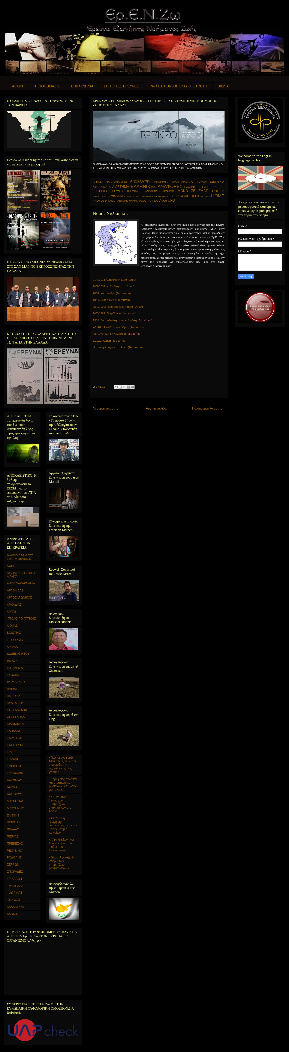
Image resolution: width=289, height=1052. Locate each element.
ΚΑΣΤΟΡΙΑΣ (15, 745)
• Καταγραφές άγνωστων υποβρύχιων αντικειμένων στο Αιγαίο (60, 804)
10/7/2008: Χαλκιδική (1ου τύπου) (113, 286)
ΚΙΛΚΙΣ (11, 752)
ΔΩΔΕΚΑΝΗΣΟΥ (18, 653)
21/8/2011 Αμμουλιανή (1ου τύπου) (114, 279)
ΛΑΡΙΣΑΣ (13, 787)
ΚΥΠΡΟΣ (169, 191)
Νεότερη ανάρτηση (106, 408)
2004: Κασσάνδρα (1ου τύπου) (112, 293)
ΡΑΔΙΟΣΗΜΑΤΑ (101, 196)
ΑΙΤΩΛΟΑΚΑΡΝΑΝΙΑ (21, 583)
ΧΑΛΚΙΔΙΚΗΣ (16, 906)
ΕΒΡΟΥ (12, 660)
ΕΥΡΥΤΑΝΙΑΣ (16, 681)
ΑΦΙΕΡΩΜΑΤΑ (102, 187)
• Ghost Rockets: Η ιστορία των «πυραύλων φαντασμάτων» (61, 863)
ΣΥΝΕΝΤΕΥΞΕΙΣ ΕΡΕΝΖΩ (137, 196)
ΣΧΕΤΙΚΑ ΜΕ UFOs (184, 196)
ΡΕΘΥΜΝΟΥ (15, 850)
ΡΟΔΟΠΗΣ (14, 857)
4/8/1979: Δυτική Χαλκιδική (110, 333)
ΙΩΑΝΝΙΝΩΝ (15, 724)
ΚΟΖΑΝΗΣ (14, 759)
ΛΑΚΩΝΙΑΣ (14, 780)
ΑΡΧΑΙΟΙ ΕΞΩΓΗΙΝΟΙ (210, 181)
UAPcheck (134, 201)
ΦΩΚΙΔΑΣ (13, 899)
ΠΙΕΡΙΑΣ (13, 836)
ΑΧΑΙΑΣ (12, 625)
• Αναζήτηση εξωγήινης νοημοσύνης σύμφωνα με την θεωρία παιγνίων (64, 825)
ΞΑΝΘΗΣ (13, 815)
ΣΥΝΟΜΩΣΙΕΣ (160, 196)
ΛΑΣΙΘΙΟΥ (14, 794)
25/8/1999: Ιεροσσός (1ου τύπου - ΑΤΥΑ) (118, 306)
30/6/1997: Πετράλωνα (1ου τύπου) (114, 313)
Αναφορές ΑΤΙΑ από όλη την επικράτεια (20, 556)
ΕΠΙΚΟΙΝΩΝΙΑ (82, 86)
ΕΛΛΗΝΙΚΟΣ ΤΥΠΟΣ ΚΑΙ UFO (204, 187)
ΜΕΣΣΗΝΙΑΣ (15, 808)
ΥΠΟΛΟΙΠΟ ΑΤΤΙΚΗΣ (21, 618)
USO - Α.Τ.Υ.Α (149, 200)
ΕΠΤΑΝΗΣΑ (15, 667)
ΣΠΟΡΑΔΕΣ (15, 871)
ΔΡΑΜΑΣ (13, 646)
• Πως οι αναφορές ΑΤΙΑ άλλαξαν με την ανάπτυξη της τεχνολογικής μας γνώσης (62, 765)
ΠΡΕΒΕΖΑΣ (15, 843)
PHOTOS (99, 200)
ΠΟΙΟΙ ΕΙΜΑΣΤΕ (48, 86)
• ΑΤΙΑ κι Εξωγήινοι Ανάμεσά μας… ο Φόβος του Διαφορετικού (61, 845)
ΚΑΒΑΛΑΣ (14, 731)
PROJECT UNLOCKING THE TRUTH (178, 86)
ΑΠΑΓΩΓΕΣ (120, 181)
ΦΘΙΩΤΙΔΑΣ (15, 885)
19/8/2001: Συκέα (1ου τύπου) (111, 300)
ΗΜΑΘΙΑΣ (14, 696)
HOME (218, 195)
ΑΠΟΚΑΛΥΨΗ (140, 181)
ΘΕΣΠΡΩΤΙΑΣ (16, 717)
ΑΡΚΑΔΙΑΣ (14, 604)
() (134, 333)
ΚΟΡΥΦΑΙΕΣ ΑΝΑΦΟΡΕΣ (143, 191)
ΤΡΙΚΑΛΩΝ (14, 878)
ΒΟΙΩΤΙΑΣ (14, 632)
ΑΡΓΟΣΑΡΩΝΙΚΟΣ (19, 597)
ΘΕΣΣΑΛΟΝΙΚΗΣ (18, 710)
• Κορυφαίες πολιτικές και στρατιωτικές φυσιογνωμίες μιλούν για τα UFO (63, 784)
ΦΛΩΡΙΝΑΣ (14, 892)
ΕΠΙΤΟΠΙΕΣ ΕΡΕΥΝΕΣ (121, 86)
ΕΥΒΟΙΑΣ (13, 675)
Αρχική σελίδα (156, 408)
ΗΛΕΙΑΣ (12, 688)
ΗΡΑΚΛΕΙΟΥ (15, 703)
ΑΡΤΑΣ (11, 611)
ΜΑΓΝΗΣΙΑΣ (15, 801)
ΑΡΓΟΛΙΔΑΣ (15, 590)
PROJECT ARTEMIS (117, 200)
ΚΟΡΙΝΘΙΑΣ (15, 766)
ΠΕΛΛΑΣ (13, 829)
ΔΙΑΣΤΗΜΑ (120, 187)
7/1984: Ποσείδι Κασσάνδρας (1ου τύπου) (118, 327)
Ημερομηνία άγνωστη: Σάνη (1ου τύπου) (118, 347)
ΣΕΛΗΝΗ (117, 196)
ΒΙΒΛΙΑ (223, 86)
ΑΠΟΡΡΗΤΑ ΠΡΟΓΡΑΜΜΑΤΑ (173, 181)
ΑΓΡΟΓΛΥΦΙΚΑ (102, 181)
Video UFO (167, 200)
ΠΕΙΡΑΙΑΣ (13, 822)
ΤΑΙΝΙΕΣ (205, 196)
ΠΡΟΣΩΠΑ (218, 191)
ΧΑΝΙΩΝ (12, 913)
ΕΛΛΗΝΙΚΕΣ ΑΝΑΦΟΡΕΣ (156, 186)
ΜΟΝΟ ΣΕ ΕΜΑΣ (193, 191)
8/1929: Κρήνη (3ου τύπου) (109, 340)
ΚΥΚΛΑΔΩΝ (15, 773)
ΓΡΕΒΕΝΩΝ (15, 639)
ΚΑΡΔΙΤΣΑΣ (15, 738)
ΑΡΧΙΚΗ (18, 86)
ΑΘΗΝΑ (12, 565)
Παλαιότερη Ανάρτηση (208, 408)
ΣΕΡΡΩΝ (13, 864)
